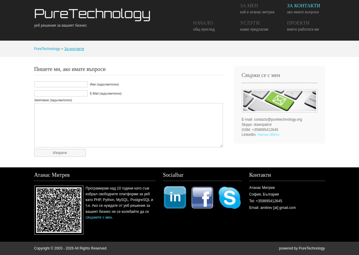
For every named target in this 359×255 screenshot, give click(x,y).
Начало (203, 22)
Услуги (250, 22)
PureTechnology (92, 13)
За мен (249, 5)
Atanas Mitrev (268, 135)
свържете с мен (99, 217)
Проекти (298, 22)
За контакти (303, 5)
